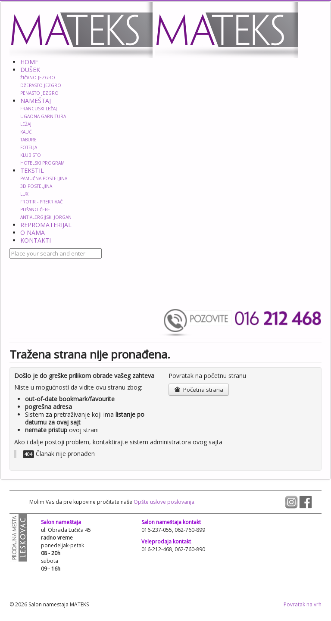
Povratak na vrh (303, 604)
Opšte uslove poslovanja (163, 502)
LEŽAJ (25, 124)
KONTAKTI (35, 240)
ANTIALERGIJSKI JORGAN (46, 217)
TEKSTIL (32, 170)
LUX (24, 194)
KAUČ (25, 132)
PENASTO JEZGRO (39, 93)
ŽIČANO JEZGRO (37, 78)
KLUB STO (30, 155)
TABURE (28, 140)
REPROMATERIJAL (46, 225)
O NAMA (32, 232)
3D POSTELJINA (36, 186)
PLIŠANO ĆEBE (35, 209)
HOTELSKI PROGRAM (42, 163)
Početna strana (198, 389)
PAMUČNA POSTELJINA (43, 178)
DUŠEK (30, 70)
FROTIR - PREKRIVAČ (41, 202)
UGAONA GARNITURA (43, 116)
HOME (29, 62)
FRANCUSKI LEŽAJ (38, 109)
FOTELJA (28, 147)
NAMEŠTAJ (35, 101)
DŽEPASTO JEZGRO (40, 85)
